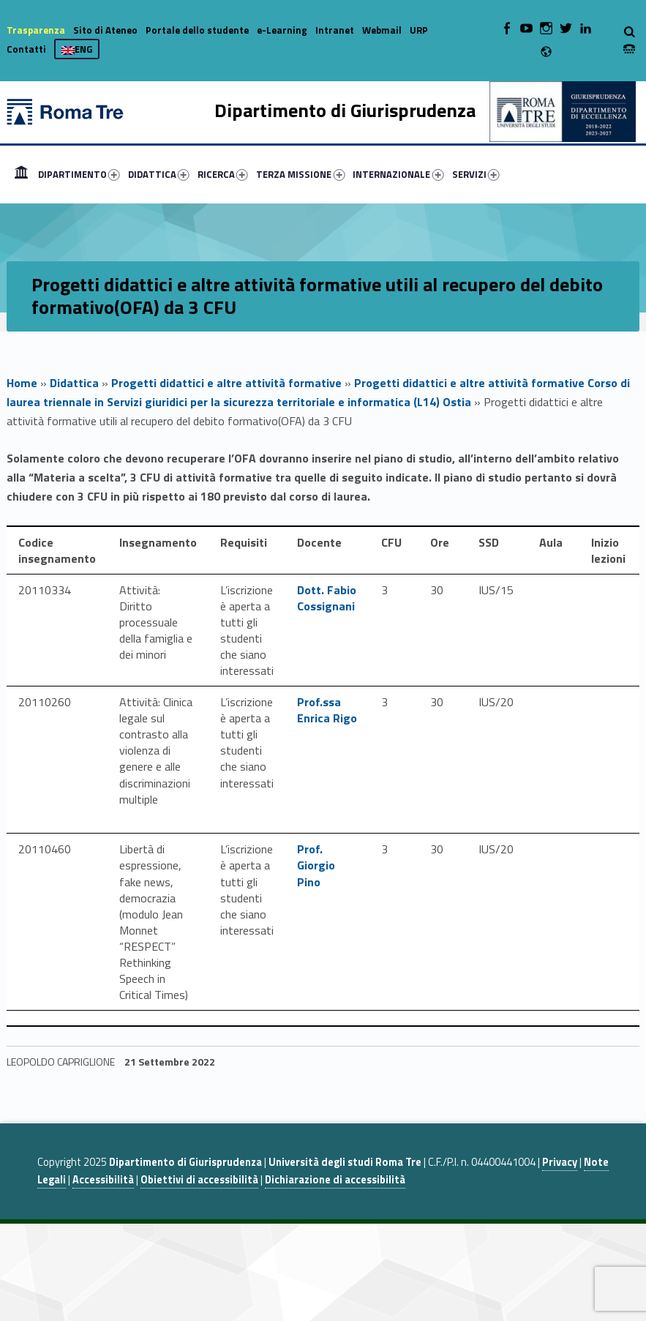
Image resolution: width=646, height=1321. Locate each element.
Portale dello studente (197, 30)
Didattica (74, 383)
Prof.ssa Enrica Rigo (327, 710)
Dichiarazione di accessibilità (335, 1180)
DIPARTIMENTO (79, 174)
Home (21, 174)
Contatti (26, 49)
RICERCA (223, 174)
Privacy (559, 1162)
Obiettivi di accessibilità (199, 1180)
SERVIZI (476, 174)
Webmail (382, 30)
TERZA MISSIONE (300, 174)
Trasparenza (36, 30)
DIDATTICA (158, 174)
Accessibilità (103, 1180)
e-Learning (282, 30)
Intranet (334, 30)
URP (419, 30)
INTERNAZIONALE (398, 174)
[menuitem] (21, 174)
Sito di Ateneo (105, 30)
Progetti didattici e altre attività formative (226, 383)
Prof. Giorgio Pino (316, 865)
